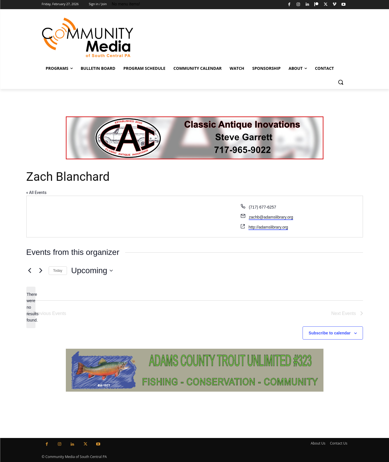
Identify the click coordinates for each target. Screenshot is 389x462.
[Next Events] (40, 270)
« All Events (36, 192)
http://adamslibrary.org (268, 227)
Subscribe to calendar (329, 333)
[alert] (30, 307)
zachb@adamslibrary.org (271, 217)
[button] (340, 82)
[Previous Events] (29, 270)
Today (57, 271)
